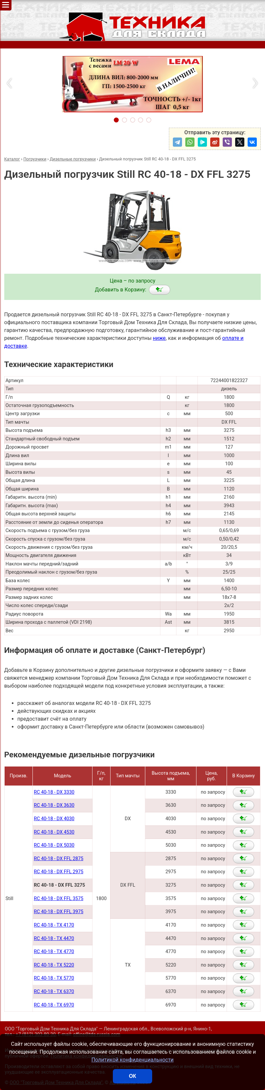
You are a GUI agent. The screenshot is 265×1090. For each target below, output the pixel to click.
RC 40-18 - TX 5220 (54, 965)
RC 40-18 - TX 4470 (54, 938)
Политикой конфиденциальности (133, 1060)
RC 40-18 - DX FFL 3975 (58, 911)
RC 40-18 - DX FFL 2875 (58, 858)
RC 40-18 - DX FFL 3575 (58, 898)
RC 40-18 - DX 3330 (54, 792)
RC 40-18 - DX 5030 (54, 845)
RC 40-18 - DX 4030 (54, 819)
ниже (159, 338)
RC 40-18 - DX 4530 (54, 832)
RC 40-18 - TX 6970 (54, 1005)
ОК (132, 1076)
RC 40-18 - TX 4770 (54, 951)
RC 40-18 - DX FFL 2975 (58, 872)
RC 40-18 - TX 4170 (54, 925)
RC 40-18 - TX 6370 (54, 991)
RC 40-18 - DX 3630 (54, 805)
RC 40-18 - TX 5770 (54, 978)
